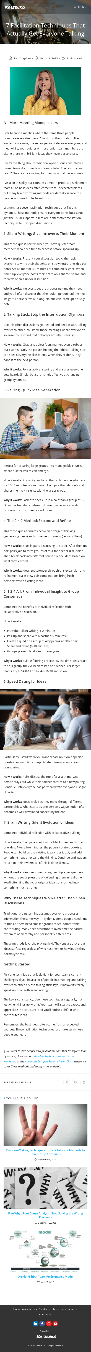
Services (45, 1309)
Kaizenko (15, 7)
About (73, 1309)
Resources (60, 1309)
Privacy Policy (45, 1331)
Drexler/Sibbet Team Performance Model (45, 1277)
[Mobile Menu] (80, 7)
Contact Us (45, 1314)
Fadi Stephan (22, 58)
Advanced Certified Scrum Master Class (49, 1061)
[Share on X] (66, 1082)
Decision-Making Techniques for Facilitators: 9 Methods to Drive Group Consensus (45, 1152)
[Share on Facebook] (75, 1082)
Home (16, 1309)
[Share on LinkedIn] (83, 1082)
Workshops (29, 1309)
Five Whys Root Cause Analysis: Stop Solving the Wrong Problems (45, 1215)
